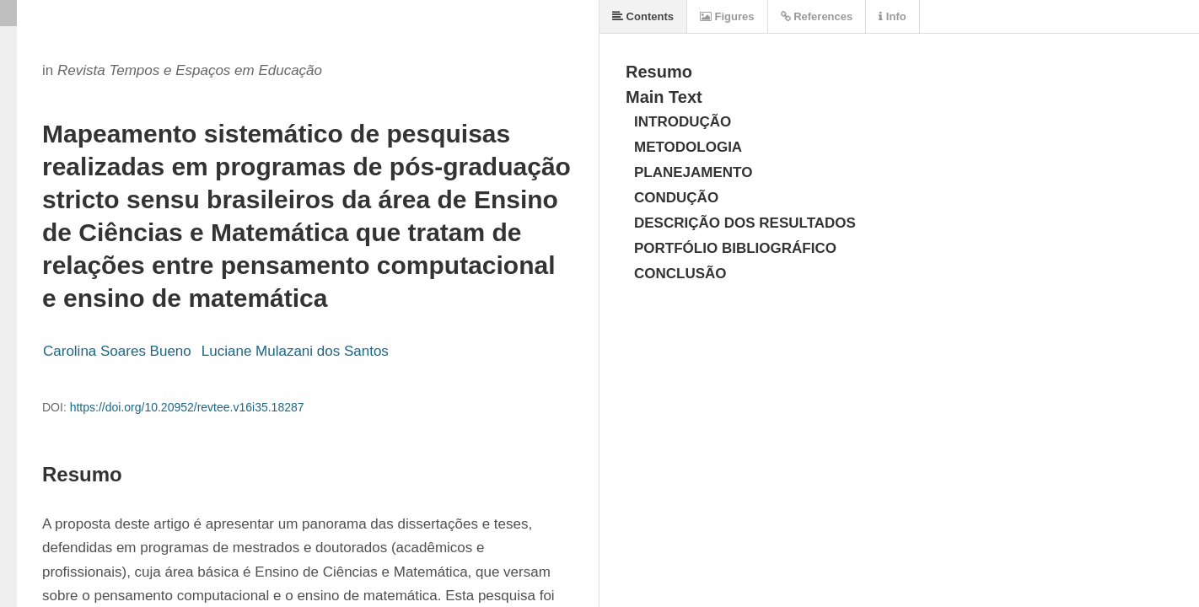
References (817, 16)
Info (892, 16)
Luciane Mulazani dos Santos (295, 351)
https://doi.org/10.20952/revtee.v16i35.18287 (187, 407)
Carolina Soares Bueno (117, 351)
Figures (727, 16)
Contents (643, 16)
